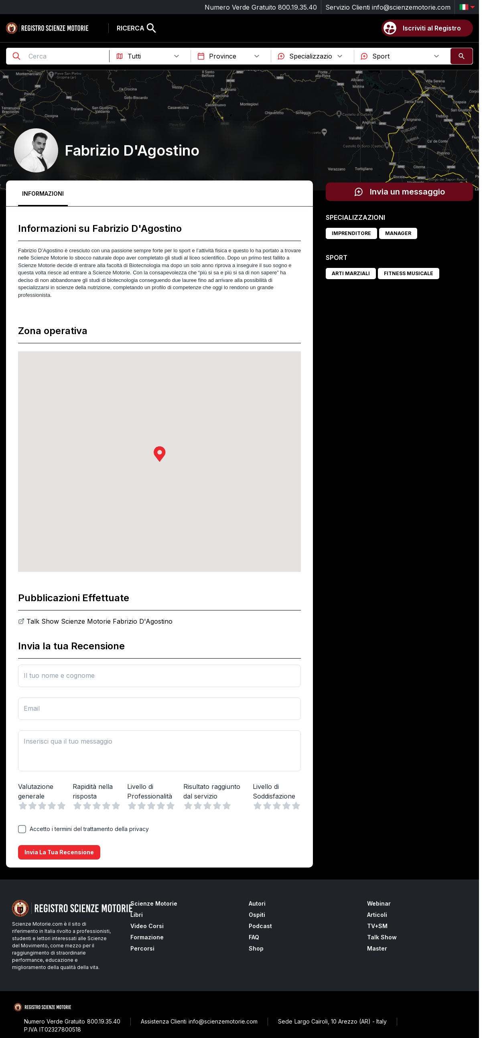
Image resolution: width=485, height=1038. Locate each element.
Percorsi (142, 948)
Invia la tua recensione (59, 852)
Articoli (377, 914)
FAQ (254, 937)
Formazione (147, 937)
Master (377, 948)
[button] (160, 454)
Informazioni (43, 193)
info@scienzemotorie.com (411, 7)
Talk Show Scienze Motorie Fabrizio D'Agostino (99, 621)
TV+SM (377, 925)
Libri (136, 914)
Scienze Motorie (153, 903)
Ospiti (257, 914)
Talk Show (382, 937)
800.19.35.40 (297, 7)
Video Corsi (147, 925)
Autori (257, 903)
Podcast (260, 925)
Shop (256, 948)
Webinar (379, 903)
